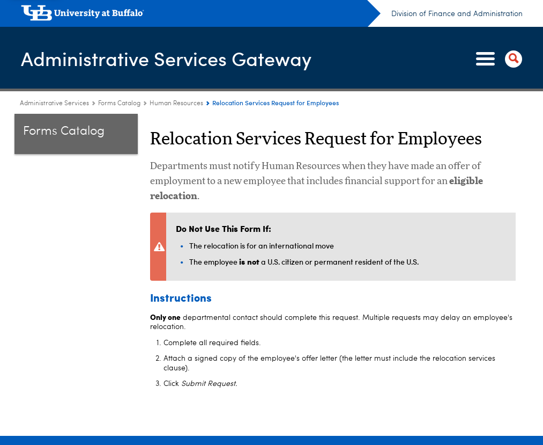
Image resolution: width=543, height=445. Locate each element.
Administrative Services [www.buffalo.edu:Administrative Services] (54, 103)
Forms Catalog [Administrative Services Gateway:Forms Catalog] (119, 103)
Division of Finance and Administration (457, 14)
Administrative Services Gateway (166, 58)
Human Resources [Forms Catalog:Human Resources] (176, 103)
